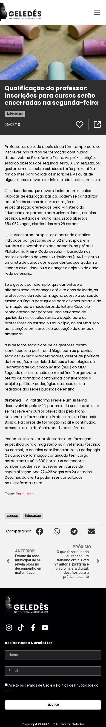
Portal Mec (25, 494)
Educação (15, 113)
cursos (12, 515)
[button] (39, 531)
